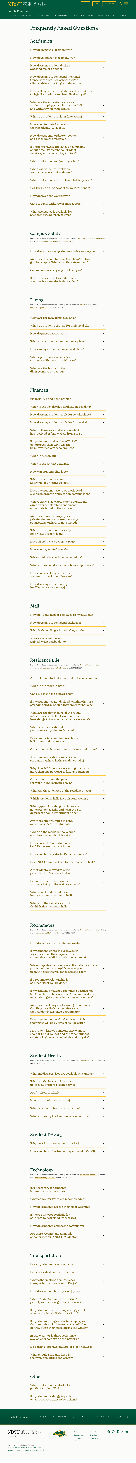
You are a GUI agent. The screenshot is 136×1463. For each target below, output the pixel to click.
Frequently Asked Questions (66, 18)
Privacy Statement (14, 1450)
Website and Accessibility (31, 1453)
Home (9, 18)
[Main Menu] (126, 5)
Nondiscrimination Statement (32, 1450)
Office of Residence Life (89, 668)
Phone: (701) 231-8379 (60, 1420)
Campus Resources (44, 18)
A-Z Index (77, 1435)
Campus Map (78, 1438)
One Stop (93, 1438)
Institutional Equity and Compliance (90, 241)
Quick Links (94, 1441)
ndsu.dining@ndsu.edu (39, 311)
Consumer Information (78, 1442)
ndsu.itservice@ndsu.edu (45, 1181)
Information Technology (89, 1178)
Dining (82, 308)
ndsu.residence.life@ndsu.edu (54, 671)
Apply (86, 5)
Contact (100, 18)
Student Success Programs (117, 18)
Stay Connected (87, 18)
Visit (96, 5)
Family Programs (17, 1420)
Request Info (109, 5)
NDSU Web (11, 1453)
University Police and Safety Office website (56, 244)
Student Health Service (89, 1063)
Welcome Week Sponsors (23, 18)
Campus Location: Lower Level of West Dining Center (87, 1420)
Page (122, 1420)
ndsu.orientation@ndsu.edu (41, 1420)
